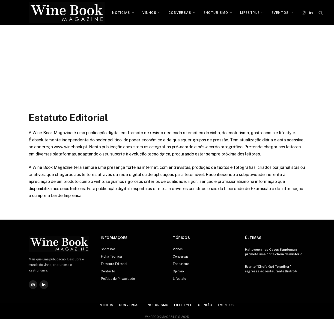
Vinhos (178, 249)
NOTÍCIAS (121, 13)
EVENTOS (280, 13)
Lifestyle (179, 278)
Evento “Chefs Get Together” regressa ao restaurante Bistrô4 (271, 269)
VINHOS (149, 13)
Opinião (178, 271)
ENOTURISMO (215, 13)
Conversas (180, 256)
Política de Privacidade (118, 278)
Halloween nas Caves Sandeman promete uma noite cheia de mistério (273, 252)
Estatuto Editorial (114, 264)
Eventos (226, 305)
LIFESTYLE (249, 13)
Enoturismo (181, 264)
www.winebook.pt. (71, 146)
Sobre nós (108, 249)
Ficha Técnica (111, 256)
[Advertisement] (167, 65)
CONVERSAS (179, 13)
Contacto (108, 271)
